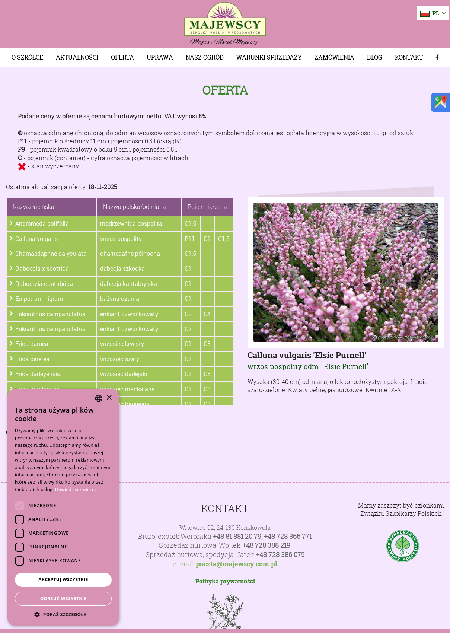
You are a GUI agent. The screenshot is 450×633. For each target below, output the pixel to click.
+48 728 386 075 (280, 554)
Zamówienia (334, 57)
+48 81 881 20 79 (237, 536)
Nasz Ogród (205, 57)
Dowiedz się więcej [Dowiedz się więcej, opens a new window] (75, 489)
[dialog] (63, 507)
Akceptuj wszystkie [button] (63, 579)
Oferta (122, 57)
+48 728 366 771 (288, 536)
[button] (63, 614)
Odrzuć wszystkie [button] (63, 598)
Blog (374, 57)
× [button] (109, 398)
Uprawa (160, 57)
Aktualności (77, 57)
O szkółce (27, 57)
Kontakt (409, 57)
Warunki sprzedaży (269, 57)
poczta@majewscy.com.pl (236, 564)
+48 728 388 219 (266, 545)
